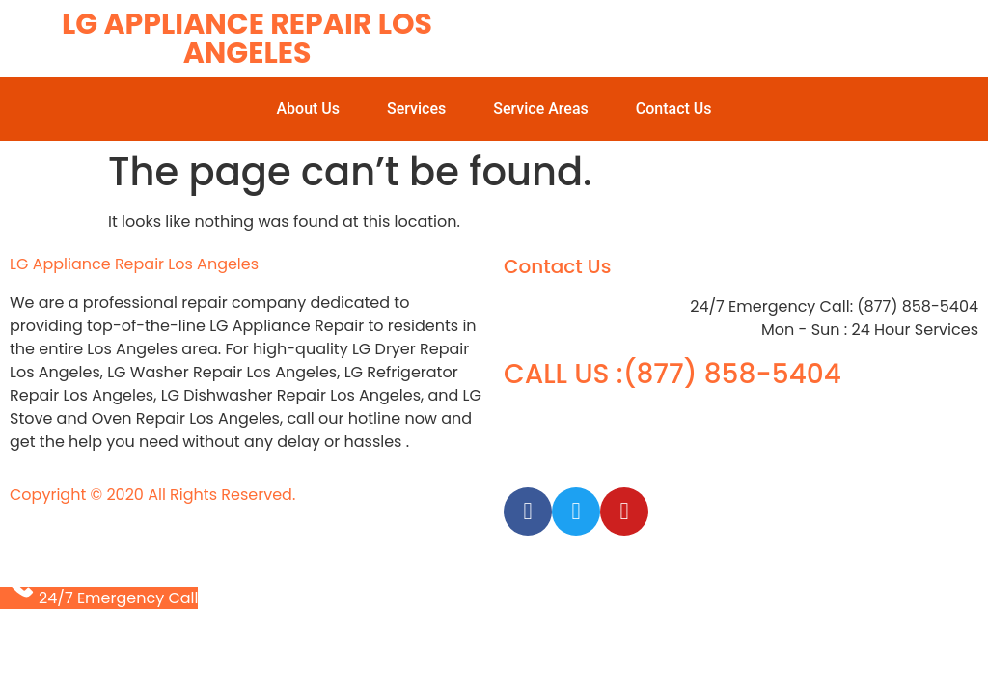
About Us (308, 108)
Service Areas (541, 108)
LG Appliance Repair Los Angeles (247, 38)
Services (416, 108)
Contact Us (674, 108)
